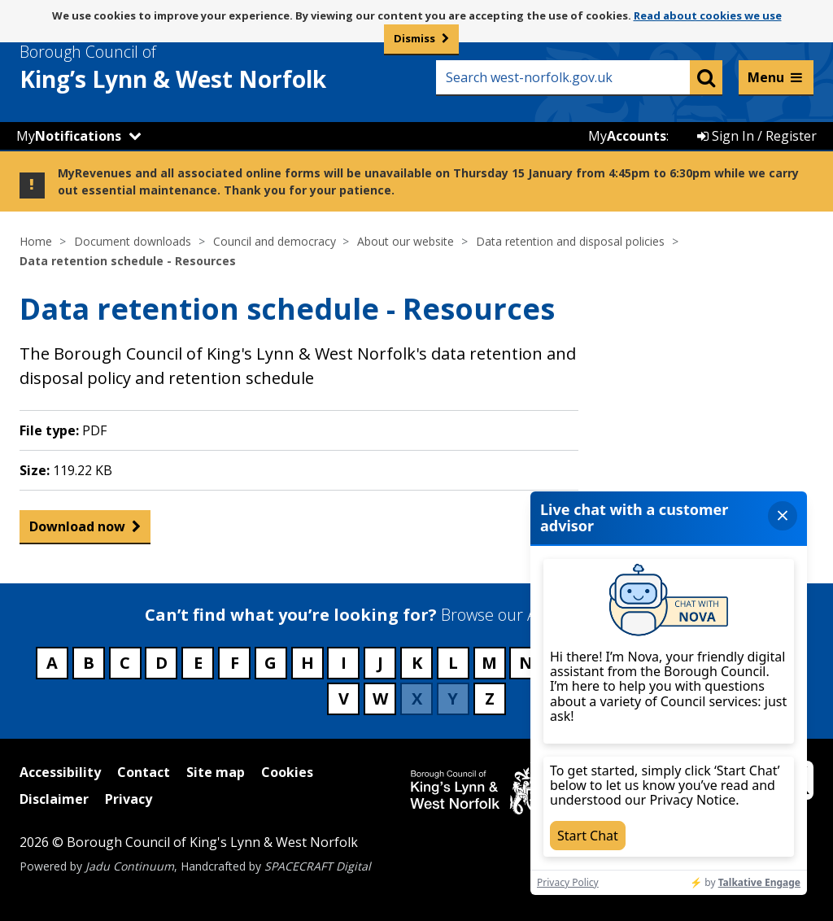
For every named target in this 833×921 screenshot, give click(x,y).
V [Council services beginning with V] (343, 698)
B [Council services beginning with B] (88, 663)
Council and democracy (274, 241)
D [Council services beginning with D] (161, 663)
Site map (215, 772)
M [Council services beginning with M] (489, 663)
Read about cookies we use (708, 15)
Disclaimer (54, 799)
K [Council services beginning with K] (417, 663)
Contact (143, 772)
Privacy (128, 799)
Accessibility (60, 772)
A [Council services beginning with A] (52, 663)
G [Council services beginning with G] (270, 663)
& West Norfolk (203, 67)
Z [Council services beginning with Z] (490, 698)
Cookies (287, 772)
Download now (77, 530)
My (68, 136)
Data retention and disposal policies (570, 241)
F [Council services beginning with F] (234, 663)
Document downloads (132, 241)
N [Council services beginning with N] (526, 663)
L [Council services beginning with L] (453, 663)
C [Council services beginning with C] (125, 663)
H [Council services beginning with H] (307, 663)
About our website (405, 241)
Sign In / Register (757, 136)
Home (36, 241)
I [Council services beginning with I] (344, 663)
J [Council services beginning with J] (380, 663)
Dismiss (414, 38)
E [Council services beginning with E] (198, 663)
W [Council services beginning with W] (380, 698)
